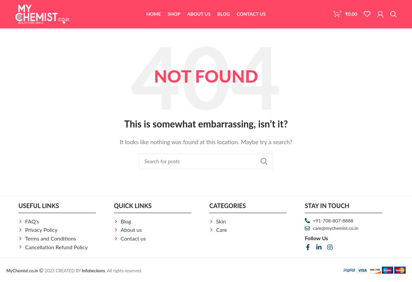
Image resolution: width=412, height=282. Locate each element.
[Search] (393, 14)
